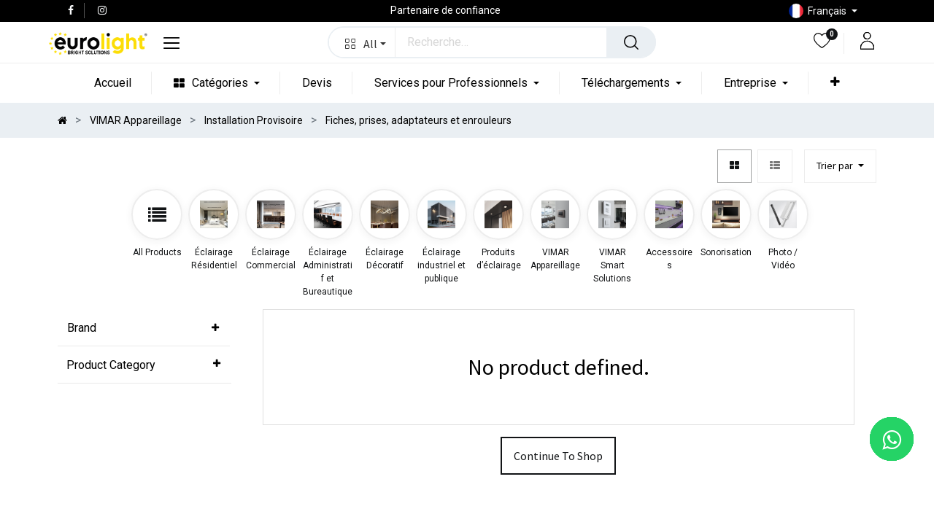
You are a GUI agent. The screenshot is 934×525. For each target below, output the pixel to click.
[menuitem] (107, 83)
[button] (362, 42)
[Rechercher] (631, 42)
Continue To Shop (558, 494)
